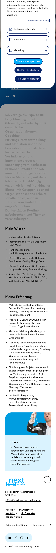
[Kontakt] (11, 513)
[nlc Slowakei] (29, 513)
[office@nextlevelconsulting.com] (23, 500)
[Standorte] (26, 509)
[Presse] (10, 509)
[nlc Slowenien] (15, 517)
